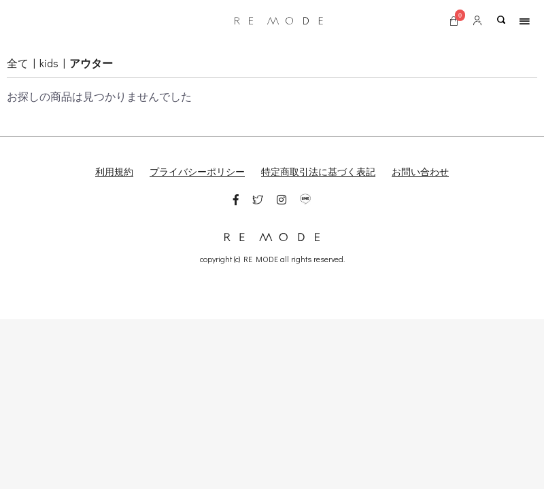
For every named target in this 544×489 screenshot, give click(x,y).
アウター (91, 63)
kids (48, 63)
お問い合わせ (420, 171)
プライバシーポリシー (197, 171)
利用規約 (114, 171)
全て (18, 63)
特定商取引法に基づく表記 (318, 171)
